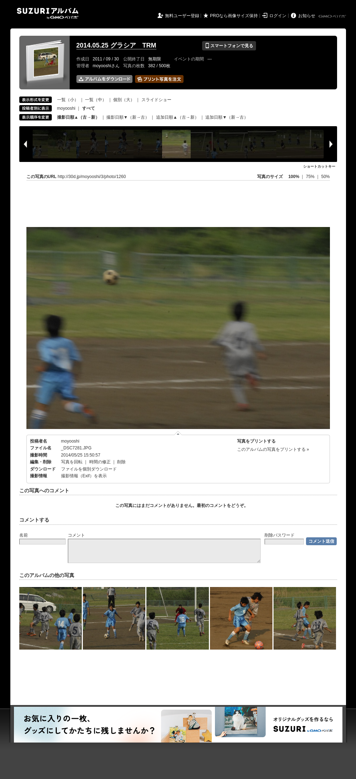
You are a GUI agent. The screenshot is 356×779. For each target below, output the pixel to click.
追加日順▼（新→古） (226, 117)
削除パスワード (280, 535)
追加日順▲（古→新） (177, 117)
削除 (121, 461)
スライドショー (156, 99)
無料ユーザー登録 (182, 15)
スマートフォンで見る (229, 45)
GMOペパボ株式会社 (333, 16)
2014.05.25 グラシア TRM (116, 45)
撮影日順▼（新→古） (127, 117)
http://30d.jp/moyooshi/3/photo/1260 (92, 176)
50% (325, 176)
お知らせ (306, 15)
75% (311, 176)
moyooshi (66, 108)
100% (293, 176)
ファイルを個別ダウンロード (89, 469)
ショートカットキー (319, 166)
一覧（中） (95, 99)
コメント (76, 535)
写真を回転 (71, 461)
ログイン (277, 15)
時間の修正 (100, 461)
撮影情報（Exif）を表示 (84, 475)
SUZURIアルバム (47, 13)
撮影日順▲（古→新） (78, 117)
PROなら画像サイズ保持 (234, 15)
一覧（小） (68, 99)
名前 (23, 535)
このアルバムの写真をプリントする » (273, 449)
